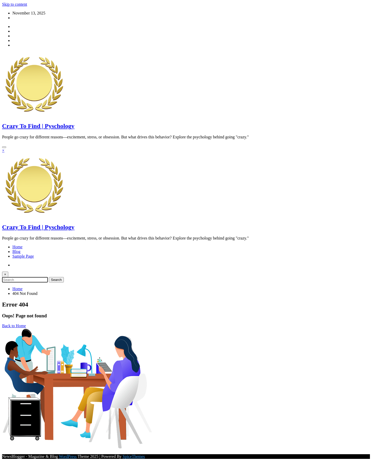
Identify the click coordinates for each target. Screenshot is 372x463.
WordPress (68, 456)
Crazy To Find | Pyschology (38, 126)
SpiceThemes (134, 456)
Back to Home (14, 326)
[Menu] (4, 147)
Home (17, 247)
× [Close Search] (5, 274)
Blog (16, 251)
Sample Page (23, 256)
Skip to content (14, 4)
